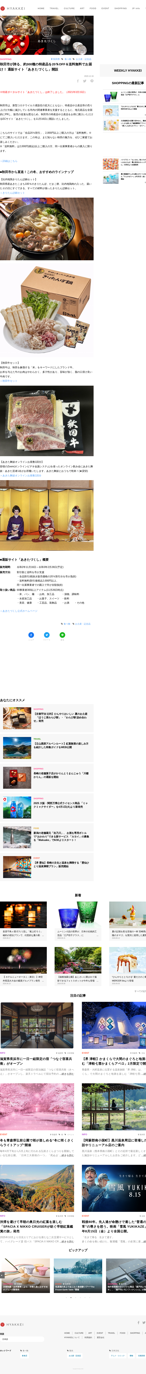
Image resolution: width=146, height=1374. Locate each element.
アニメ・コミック (118, 1356)
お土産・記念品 (75, 1356)
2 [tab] (71, 1297)
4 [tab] (80, 1297)
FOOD (93, 8)
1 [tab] (66, 1297)
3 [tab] (75, 1297)
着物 (131, 1356)
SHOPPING (120, 8)
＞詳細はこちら (8, 161)
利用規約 (88, 1337)
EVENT (105, 8)
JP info (136, 8)
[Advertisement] (47, 667)
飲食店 (24, 1356)
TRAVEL (54, 8)
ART (82, 8)
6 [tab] (89, 1297)
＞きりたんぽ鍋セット (12, 192)
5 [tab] (85, 1297)
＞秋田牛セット (8, 381)
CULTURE (69, 8)
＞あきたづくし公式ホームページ (18, 611)
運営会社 (100, 1337)
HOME (41, 8)
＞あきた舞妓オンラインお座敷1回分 (20, 475)
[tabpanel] (78, 1276)
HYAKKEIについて (72, 1337)
